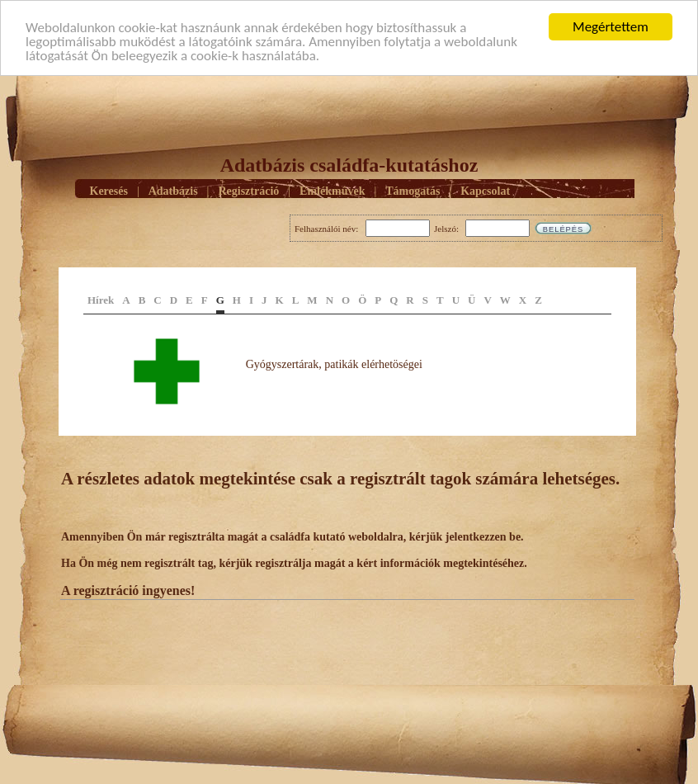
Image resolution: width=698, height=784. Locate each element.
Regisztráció (248, 191)
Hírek (100, 300)
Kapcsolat (485, 191)
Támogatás (412, 191)
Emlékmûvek (332, 191)
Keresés (109, 191)
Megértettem (610, 26)
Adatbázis (173, 191)
